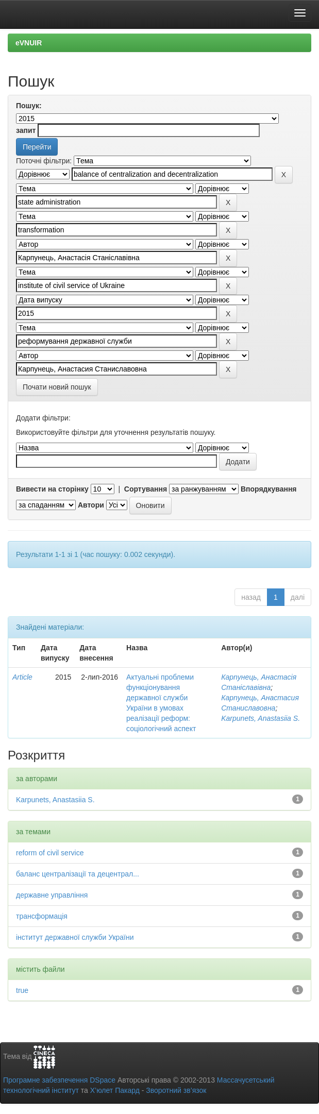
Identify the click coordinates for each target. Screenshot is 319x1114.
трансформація (42, 916)
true (22, 990)
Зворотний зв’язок (176, 1090)
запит (26, 130)
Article (22, 677)
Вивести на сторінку (52, 489)
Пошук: (29, 106)
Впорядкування (269, 489)
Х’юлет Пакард (115, 1090)
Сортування (145, 489)
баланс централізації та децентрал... (77, 874)
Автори (91, 505)
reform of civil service (49, 853)
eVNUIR (28, 43)
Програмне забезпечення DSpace (59, 1080)
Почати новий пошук (57, 387)
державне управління (52, 895)
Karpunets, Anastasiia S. (260, 718)
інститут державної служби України (75, 937)
